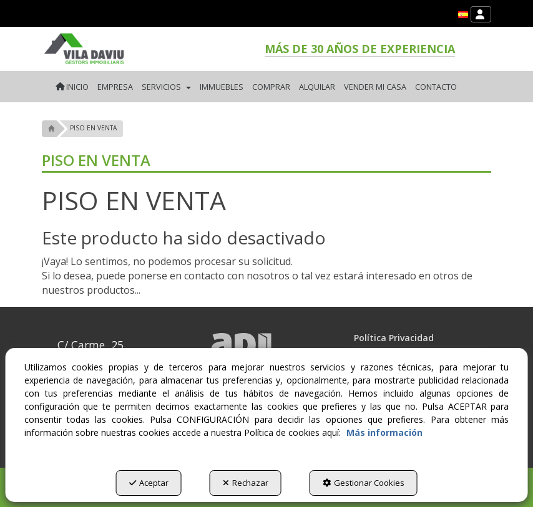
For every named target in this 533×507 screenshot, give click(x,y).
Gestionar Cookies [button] (363, 482)
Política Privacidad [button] (394, 338)
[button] (463, 14)
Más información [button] (384, 432)
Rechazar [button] (245, 482)
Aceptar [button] (149, 482)
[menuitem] (463, 14)
